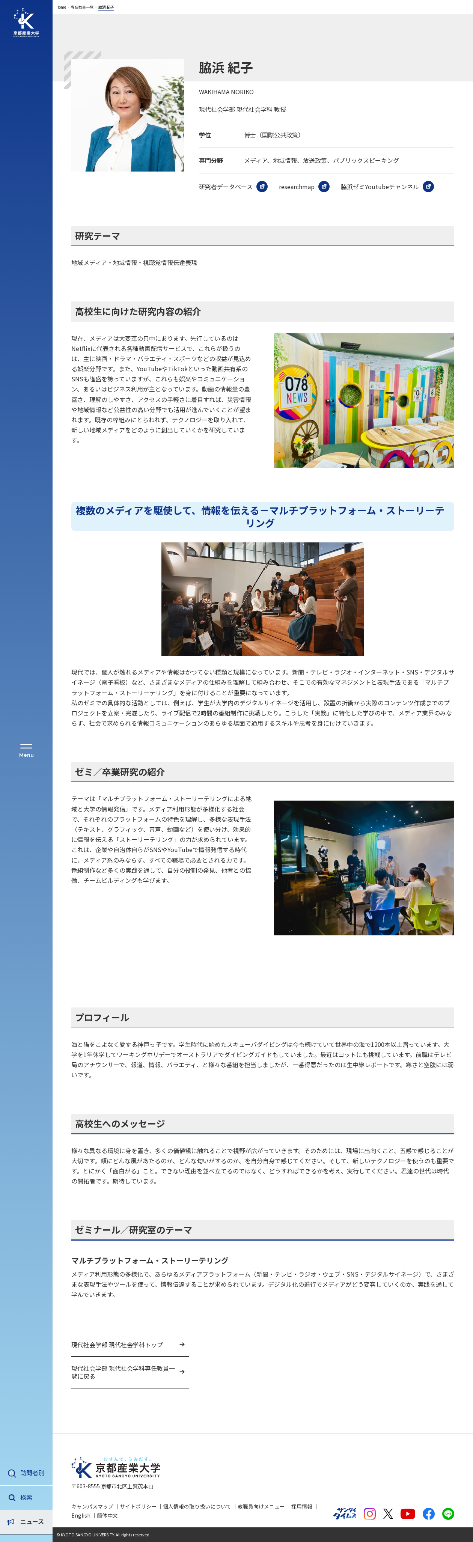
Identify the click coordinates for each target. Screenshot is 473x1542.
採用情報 (301, 1506)
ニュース (32, 1496)
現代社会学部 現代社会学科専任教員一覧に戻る (123, 1372)
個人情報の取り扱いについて (197, 1506)
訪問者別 (32, 1472)
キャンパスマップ (92, 1506)
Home (61, 7)
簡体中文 (107, 1515)
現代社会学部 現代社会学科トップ (117, 1344)
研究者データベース (226, 186)
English (80, 1515)
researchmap (297, 186)
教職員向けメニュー (261, 1506)
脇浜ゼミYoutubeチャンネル (380, 186)
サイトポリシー (138, 1506)
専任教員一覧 (82, 7)
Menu (26, 755)
